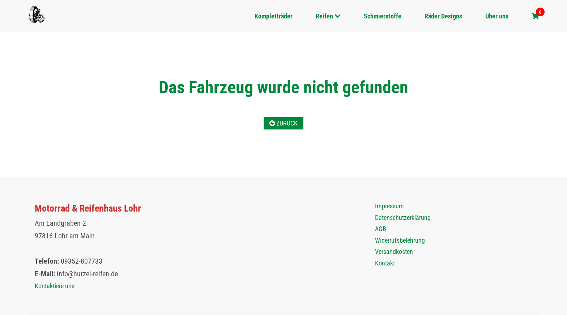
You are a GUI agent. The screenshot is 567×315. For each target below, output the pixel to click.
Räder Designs (443, 16)
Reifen (324, 16)
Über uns (496, 16)
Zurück (283, 123)
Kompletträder (274, 16)
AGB (380, 229)
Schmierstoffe (382, 16)
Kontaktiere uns (54, 286)
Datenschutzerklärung (403, 217)
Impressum (389, 206)
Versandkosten (394, 251)
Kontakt (385, 263)
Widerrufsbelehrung (400, 240)
